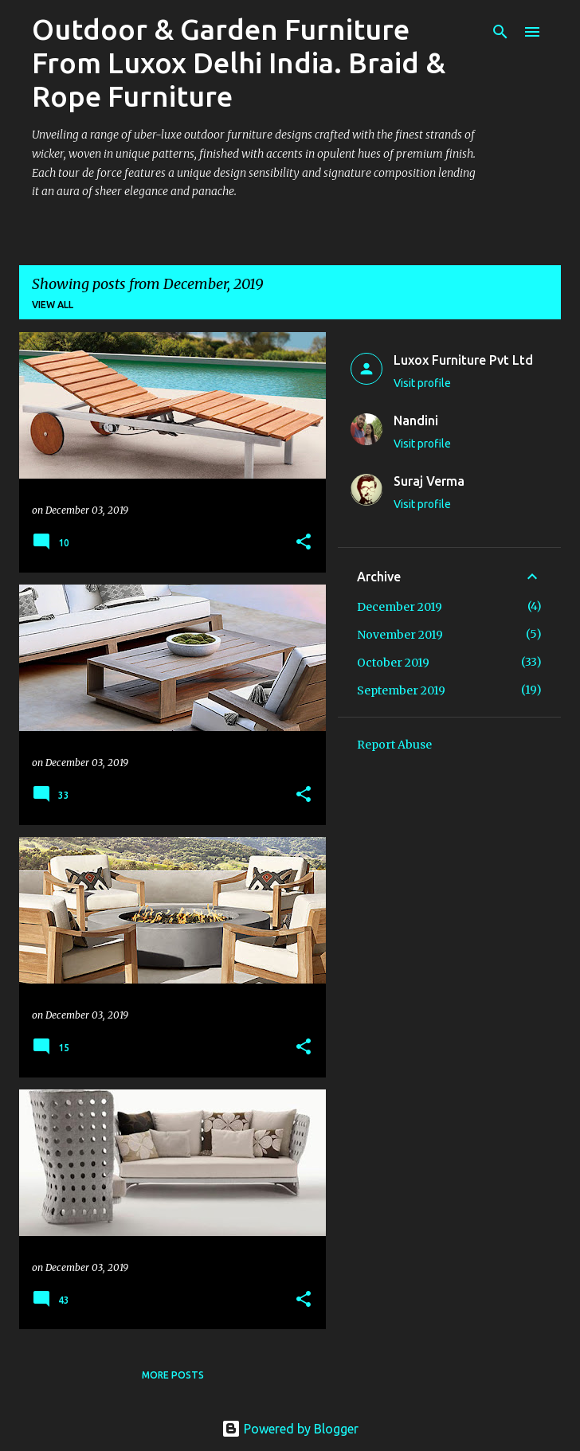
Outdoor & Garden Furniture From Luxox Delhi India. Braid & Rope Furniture (238, 62)
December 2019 (399, 607)
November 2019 (400, 635)
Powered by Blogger (290, 1429)
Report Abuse (394, 744)
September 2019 (401, 690)
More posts (173, 1375)
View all (52, 304)
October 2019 (393, 662)
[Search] (500, 32)
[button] (303, 542)
